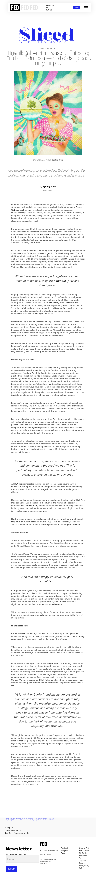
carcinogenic (43, 489)
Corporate (82, 861)
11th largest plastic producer (28, 237)
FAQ (80, 868)
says (40, 554)
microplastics (25, 381)
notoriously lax (63, 280)
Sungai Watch (53, 663)
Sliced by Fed (84, 848)
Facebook (64, 848)
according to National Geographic (58, 308)
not (59, 267)
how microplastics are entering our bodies (58, 524)
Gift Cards (82, 853)
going (64, 267)
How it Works (84, 851)
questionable (43, 234)
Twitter (63, 853)
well (70, 267)
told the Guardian (29, 505)
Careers (81, 863)
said (24, 652)
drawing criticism (69, 387)
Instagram (64, 851)
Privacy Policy (84, 866)
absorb (56, 461)
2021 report (19, 484)
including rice (55, 604)
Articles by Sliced (50, 8)
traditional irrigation (29, 427)
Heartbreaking (54, 384)
